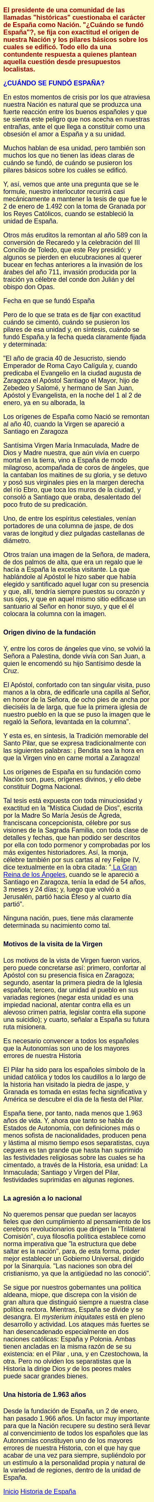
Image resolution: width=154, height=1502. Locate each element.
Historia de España (48, 1491)
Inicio (10, 1491)
